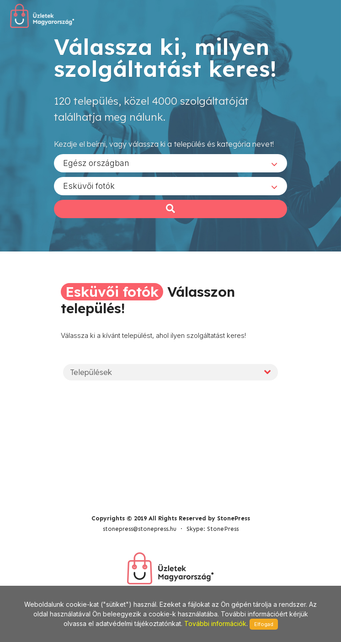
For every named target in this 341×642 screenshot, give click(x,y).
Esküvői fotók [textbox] (89, 186)
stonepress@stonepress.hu (139, 528)
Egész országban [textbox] (96, 163)
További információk (215, 623)
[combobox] (170, 163)
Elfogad (263, 624)
